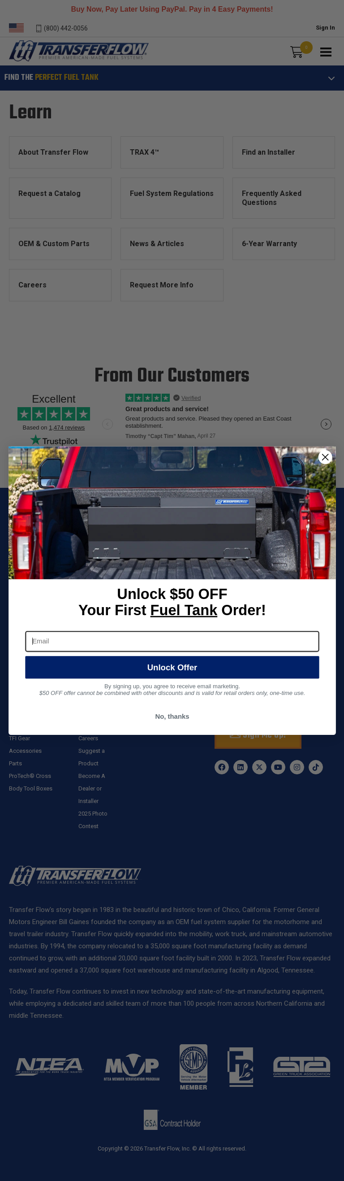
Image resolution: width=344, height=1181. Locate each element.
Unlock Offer (172, 666)
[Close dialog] (325, 457)
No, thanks (172, 716)
